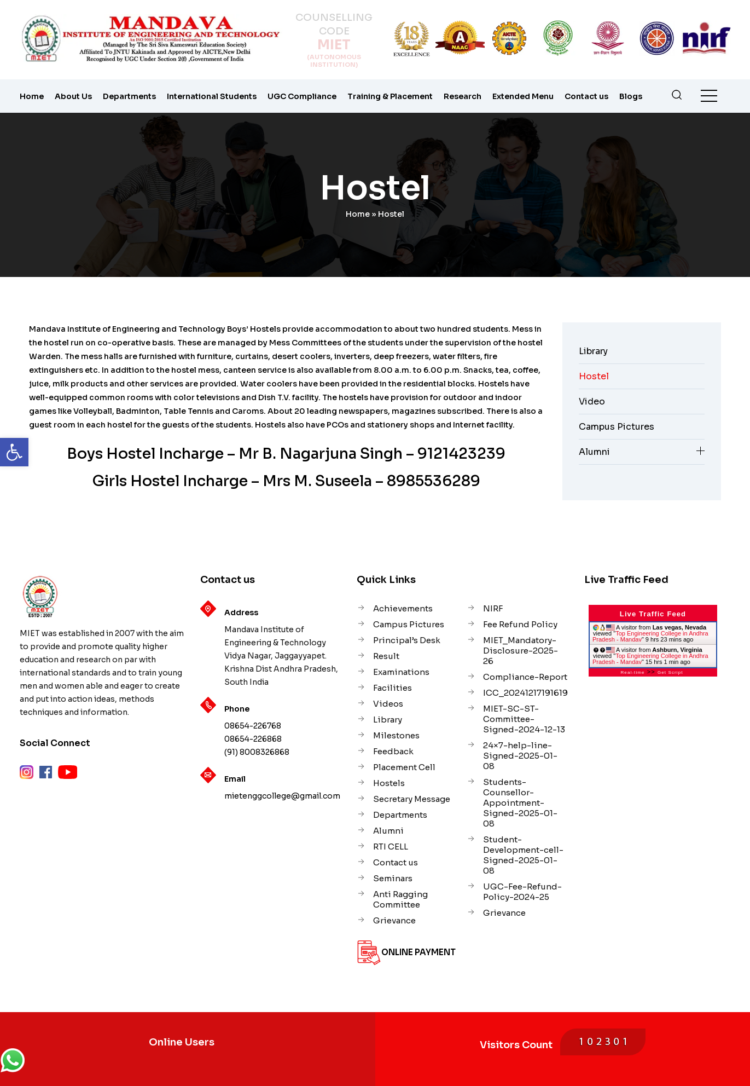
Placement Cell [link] (404, 767)
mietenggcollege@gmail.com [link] (282, 796)
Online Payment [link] (418, 952)
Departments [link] (129, 96)
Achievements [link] (403, 608)
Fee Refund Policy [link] (520, 624)
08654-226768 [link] (252, 726)
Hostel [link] (594, 376)
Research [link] (462, 96)
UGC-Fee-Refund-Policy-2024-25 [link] (522, 891)
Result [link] (386, 656)
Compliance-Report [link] (525, 677)
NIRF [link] (493, 608)
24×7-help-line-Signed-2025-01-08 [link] (520, 755)
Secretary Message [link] (411, 799)
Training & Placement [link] (390, 96)
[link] (14, 452)
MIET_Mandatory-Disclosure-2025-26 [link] (520, 650)
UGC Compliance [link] (302, 96)
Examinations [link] (401, 672)
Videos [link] (388, 703)
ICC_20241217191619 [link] (525, 693)
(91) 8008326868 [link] (256, 752)
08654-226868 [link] (253, 739)
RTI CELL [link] (390, 846)
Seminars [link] (392, 878)
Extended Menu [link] (523, 96)
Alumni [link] (594, 452)
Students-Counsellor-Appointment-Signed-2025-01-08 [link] (520, 803)
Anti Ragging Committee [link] (400, 899)
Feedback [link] (393, 751)
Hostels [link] (389, 783)
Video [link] (592, 401)
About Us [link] (73, 96)
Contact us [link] (586, 96)
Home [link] (32, 96)
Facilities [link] (392, 688)
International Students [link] (212, 96)
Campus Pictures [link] (616, 426)
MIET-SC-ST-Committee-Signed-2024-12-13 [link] (524, 719)
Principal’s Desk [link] (406, 640)
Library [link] (593, 351)
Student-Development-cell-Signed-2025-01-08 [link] (523, 855)
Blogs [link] (630, 96)
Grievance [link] (394, 920)
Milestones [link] (396, 735)
